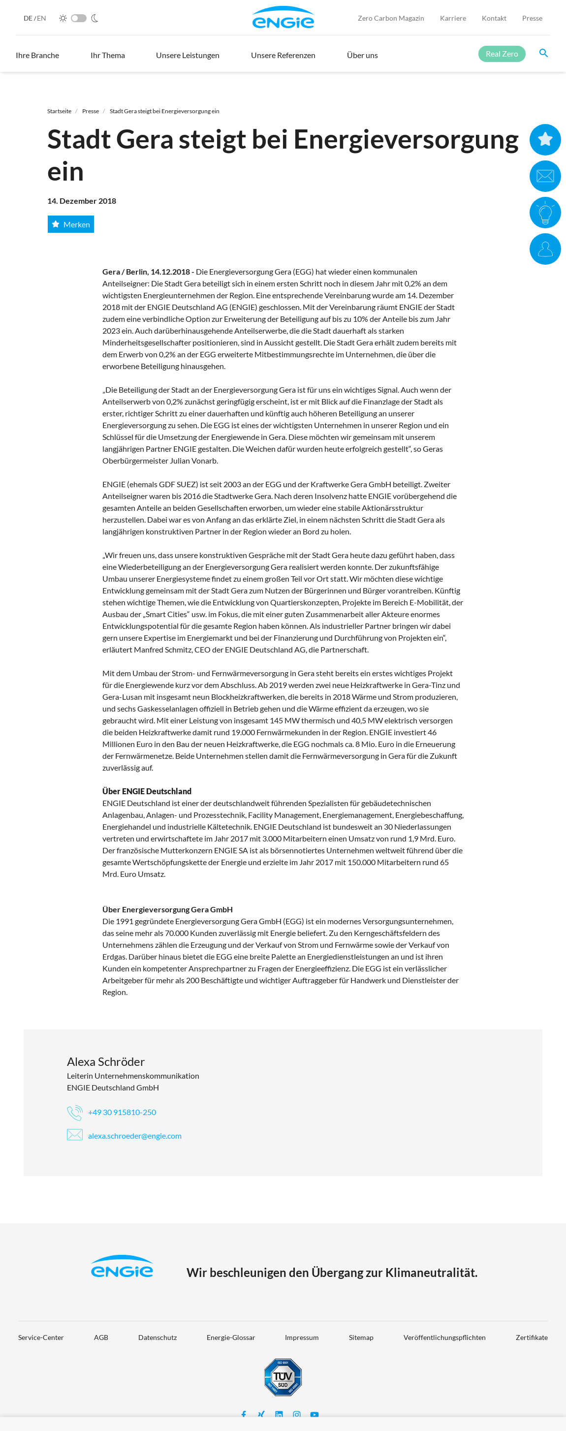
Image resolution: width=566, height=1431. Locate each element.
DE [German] (29, 18)
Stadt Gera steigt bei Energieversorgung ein (165, 111)
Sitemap (361, 1337)
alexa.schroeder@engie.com (124, 1135)
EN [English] (41, 18)
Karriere (453, 18)
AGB (101, 1337)
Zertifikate (532, 1337)
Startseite (59, 111)
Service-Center (41, 1337)
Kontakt (494, 18)
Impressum (302, 1337)
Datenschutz (157, 1337)
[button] (37, 59)
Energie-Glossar (231, 1337)
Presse (532, 18)
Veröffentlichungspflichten (445, 1337)
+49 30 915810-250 (111, 1112)
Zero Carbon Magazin (391, 18)
